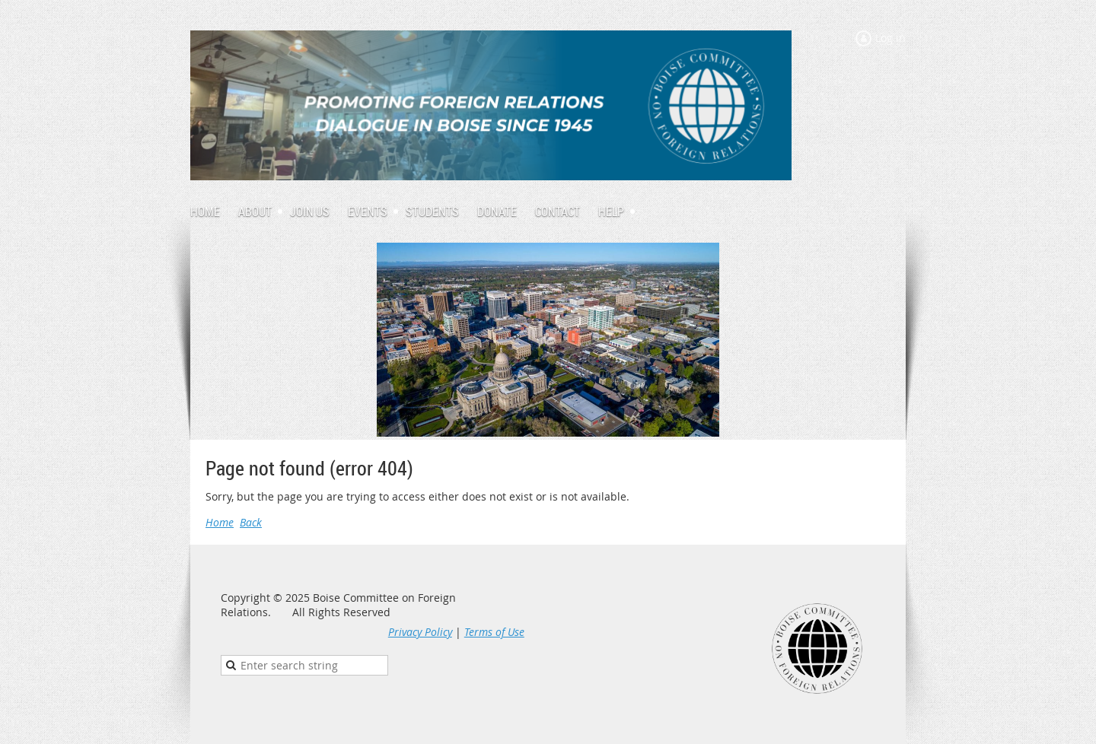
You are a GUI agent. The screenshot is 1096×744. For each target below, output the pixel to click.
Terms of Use (494, 632)
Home (220, 522)
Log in (890, 37)
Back (251, 522)
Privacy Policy (420, 632)
